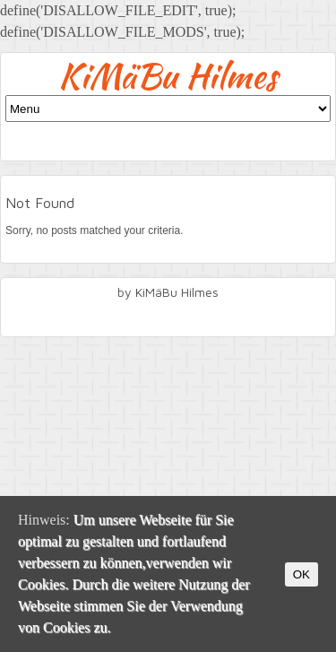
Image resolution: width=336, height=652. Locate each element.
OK (301, 574)
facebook (168, 316)
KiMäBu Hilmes (168, 75)
